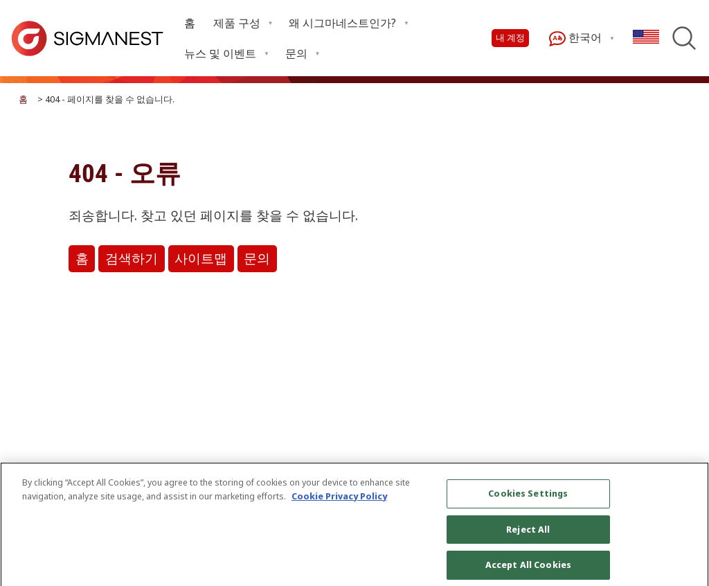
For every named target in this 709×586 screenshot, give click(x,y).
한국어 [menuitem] (575, 38)
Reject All (528, 534)
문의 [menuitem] (296, 53)
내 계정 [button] (510, 38)
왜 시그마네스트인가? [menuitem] (342, 22)
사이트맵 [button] (200, 259)
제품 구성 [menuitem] (236, 22)
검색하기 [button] (131, 259)
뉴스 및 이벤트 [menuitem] (220, 53)
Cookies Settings (528, 498)
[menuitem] (189, 23)
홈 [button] (82, 259)
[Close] (687, 531)
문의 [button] (257, 259)
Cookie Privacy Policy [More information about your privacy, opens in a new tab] (339, 501)
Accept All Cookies (528, 570)
